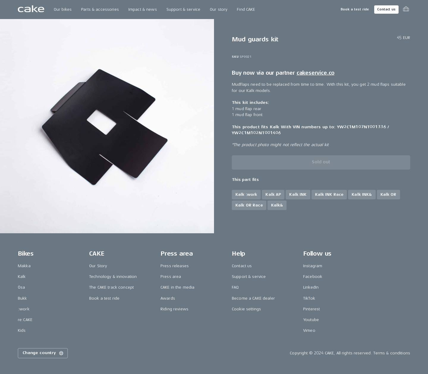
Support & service (183, 9)
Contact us (386, 9)
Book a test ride (355, 9)
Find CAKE (246, 9)
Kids (22, 330)
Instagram (312, 266)
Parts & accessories (100, 9)
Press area (170, 276)
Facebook (312, 276)
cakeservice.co (315, 73)
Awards (167, 298)
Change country (43, 353)
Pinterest (311, 309)
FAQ (235, 287)
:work (23, 309)
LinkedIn (311, 287)
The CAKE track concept (111, 287)
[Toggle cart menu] (406, 9)
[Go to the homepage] (31, 9)
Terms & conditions (391, 353)
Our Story (98, 266)
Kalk (22, 276)
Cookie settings (246, 309)
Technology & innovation (113, 276)
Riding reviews (174, 309)
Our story (218, 9)
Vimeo (309, 330)
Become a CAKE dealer (253, 298)
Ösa (21, 287)
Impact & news (142, 9)
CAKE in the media (177, 287)
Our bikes (63, 9)
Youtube (311, 319)
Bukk (22, 298)
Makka (24, 266)
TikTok (309, 298)
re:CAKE (25, 319)
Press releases (174, 266)
